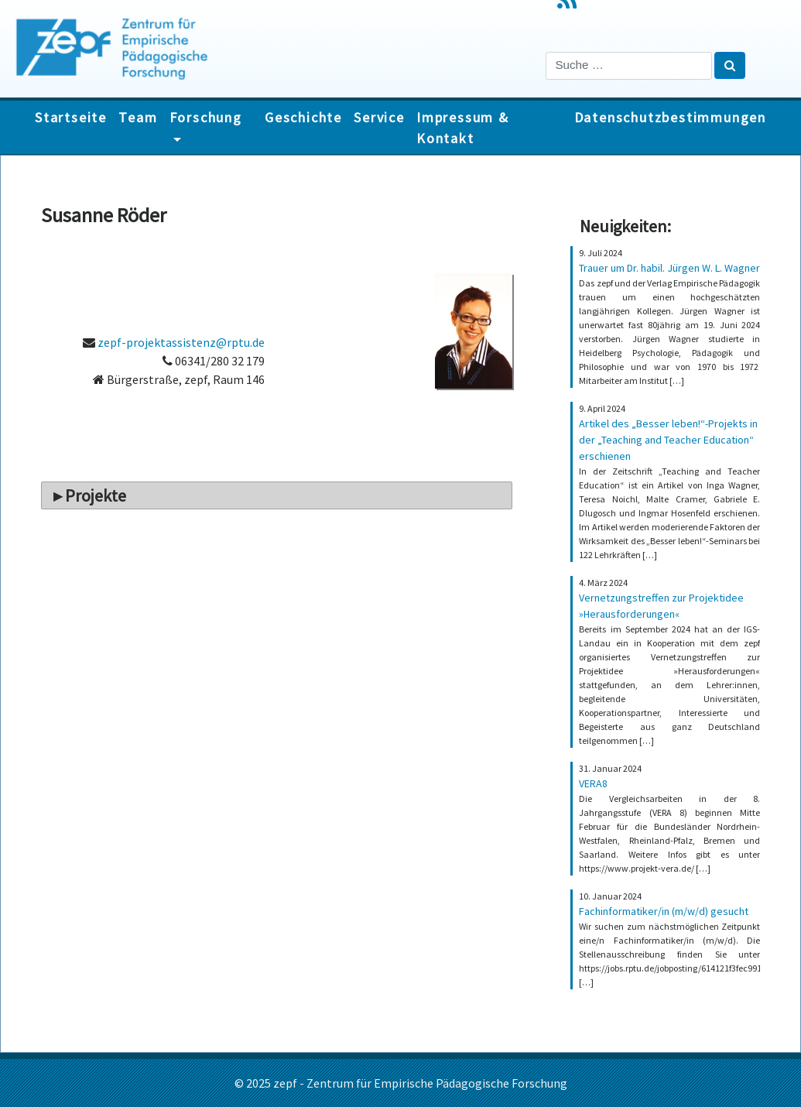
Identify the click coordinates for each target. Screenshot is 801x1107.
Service (379, 117)
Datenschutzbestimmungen (670, 117)
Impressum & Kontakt (462, 127)
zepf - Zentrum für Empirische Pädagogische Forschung (420, 1083)
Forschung (205, 117)
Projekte (95, 495)
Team (137, 117)
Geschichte (303, 117)
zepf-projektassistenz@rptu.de (181, 342)
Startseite (71, 117)
